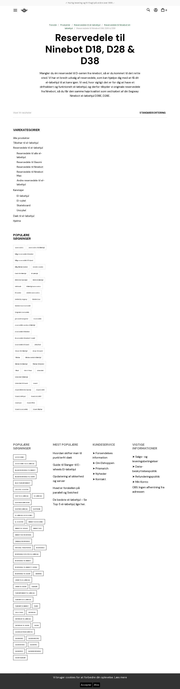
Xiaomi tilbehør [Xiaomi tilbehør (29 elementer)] (37, 409)
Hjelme (17, 220)
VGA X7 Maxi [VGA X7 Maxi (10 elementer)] (28, 370)
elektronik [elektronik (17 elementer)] (18, 286)
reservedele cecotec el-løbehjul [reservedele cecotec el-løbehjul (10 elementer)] (25, 325)
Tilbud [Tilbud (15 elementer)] (17, 370)
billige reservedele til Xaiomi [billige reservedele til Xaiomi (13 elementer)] (24, 260)
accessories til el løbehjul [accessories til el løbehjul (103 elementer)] (36, 247)
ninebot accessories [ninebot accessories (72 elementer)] (33, 293)
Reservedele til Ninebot (30, 166)
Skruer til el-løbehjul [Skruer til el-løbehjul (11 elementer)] (21, 351)
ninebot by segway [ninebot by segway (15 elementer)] (21, 299)
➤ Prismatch (100, 468)
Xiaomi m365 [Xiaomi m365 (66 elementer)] (40, 390)
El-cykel (21, 200)
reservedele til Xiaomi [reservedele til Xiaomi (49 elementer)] (22, 344)
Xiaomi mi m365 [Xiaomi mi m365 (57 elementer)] (36, 396)
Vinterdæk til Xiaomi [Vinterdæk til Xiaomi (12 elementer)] (21, 383)
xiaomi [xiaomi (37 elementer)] (35, 383)
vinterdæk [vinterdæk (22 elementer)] (40, 370)
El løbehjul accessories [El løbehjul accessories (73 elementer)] (34, 286)
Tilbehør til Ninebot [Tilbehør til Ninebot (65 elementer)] (38, 364)
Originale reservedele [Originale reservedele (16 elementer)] (22, 312)
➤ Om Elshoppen (103, 463)
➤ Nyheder (100, 474)
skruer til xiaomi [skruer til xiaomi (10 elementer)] (38, 351)
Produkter (65, 25)
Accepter (86, 684)
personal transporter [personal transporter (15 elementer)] (21, 319)
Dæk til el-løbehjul (23, 215)
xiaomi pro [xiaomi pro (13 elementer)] (18, 403)
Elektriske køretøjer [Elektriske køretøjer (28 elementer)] (21, 280)
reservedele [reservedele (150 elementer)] (37, 319)
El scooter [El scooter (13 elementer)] (18, 293)
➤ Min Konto (140, 482)
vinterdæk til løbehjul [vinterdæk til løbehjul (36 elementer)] (21, 377)
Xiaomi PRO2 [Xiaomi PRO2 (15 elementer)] (31, 403)
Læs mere (120, 677)
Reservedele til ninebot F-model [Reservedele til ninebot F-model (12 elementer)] (25, 338)
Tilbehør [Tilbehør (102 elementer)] (17, 357)
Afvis (96, 684)
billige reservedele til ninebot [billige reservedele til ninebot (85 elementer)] (24, 254)
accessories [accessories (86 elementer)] (19, 247)
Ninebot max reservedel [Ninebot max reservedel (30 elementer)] (22, 306)
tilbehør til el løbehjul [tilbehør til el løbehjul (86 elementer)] (21, 364)
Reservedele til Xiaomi (29, 162)
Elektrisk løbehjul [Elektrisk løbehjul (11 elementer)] (38, 280)
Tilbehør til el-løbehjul (25, 142)
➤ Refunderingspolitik (146, 476)
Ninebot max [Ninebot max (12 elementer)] (36, 299)
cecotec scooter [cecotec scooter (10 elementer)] (38, 267)
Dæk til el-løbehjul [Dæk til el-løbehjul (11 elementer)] (20, 273)
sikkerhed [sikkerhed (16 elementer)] (37, 344)
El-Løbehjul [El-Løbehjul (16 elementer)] (34, 273)
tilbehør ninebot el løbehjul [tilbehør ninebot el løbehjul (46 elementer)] (33, 357)
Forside (53, 25)
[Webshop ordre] (146, 113)
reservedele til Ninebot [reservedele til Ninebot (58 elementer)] (22, 331)
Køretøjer (18, 190)
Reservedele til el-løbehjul (87, 25)
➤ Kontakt (99, 479)
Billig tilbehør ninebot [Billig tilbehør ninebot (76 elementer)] (21, 267)
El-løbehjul (23, 195)
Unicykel (21, 210)
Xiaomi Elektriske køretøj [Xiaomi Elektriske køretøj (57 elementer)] (23, 390)
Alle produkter (21, 138)
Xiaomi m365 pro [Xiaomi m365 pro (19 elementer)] (20, 396)
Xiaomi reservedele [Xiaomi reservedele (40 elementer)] (21, 409)
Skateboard (23, 205)
